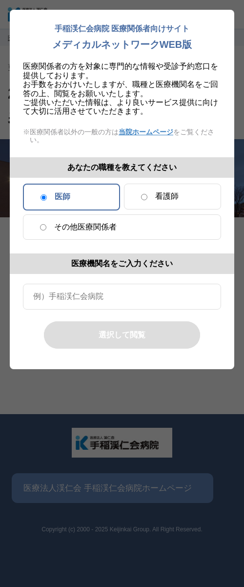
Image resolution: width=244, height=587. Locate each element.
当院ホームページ (146, 132)
